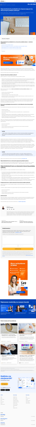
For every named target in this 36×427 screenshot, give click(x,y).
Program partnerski (3, 404)
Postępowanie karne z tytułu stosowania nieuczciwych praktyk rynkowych (12, 50)
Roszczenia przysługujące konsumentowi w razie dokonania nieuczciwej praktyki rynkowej (14, 46)
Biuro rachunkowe (15, 399)
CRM (13, 406)
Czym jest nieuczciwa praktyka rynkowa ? (7, 44)
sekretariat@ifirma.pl (3, 424)
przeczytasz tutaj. (24, 158)
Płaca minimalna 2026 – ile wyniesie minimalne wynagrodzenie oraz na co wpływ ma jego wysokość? (9, 335)
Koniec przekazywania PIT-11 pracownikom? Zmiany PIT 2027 (26, 335)
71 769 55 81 (33, 420)
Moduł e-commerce (15, 404)
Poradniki (27, 399)
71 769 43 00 (33, 424)
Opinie (1, 400)
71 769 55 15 (33, 416)
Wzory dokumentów (28, 400)
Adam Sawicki (22, 362)
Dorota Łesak (4, 341)
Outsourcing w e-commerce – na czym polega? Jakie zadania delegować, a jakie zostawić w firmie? (27, 356)
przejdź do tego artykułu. (22, 201)
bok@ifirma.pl (2, 416)
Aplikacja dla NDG (15, 405)
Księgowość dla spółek (15, 400)
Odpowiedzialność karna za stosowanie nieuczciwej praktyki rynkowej (11, 48)
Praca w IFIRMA (2, 399)
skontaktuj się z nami (18, 232)
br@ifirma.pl (2, 420)
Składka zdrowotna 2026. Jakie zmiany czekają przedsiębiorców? (8, 356)
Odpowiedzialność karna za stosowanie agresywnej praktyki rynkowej (11, 47)
